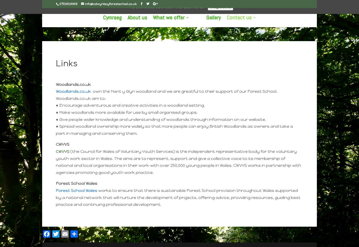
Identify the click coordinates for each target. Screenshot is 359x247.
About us (137, 18)
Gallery (213, 18)
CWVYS (62, 151)
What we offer (169, 18)
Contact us (239, 18)
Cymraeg (112, 18)
